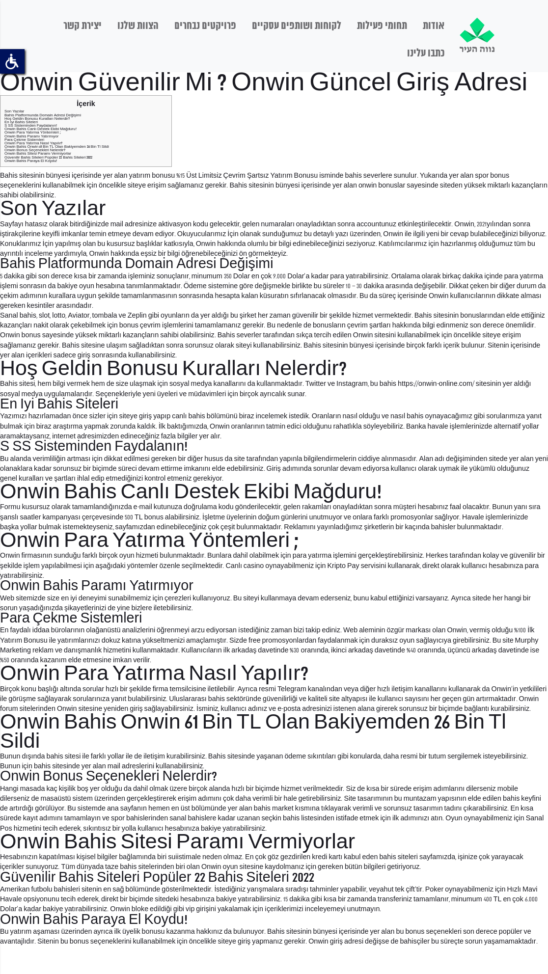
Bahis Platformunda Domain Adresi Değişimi (42, 115)
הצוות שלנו (138, 26)
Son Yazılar (14, 111)
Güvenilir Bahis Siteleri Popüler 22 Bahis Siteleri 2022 (48, 157)
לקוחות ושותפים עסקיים (296, 26)
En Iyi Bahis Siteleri (21, 122)
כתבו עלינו (425, 53)
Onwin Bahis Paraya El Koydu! (30, 161)
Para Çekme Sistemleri (24, 139)
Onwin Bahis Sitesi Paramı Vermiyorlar (37, 153)
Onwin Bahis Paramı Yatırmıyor (31, 136)
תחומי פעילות (382, 26)
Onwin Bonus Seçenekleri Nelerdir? (34, 150)
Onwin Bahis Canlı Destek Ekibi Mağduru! (40, 129)
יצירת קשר (82, 26)
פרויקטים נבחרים (205, 26)
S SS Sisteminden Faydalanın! (30, 125)
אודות (433, 26)
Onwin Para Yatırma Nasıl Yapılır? (33, 143)
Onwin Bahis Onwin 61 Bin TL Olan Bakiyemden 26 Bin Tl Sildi (56, 146)
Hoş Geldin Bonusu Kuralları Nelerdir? (37, 118)
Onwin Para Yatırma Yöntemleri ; (32, 132)
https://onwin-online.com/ (436, 384)
